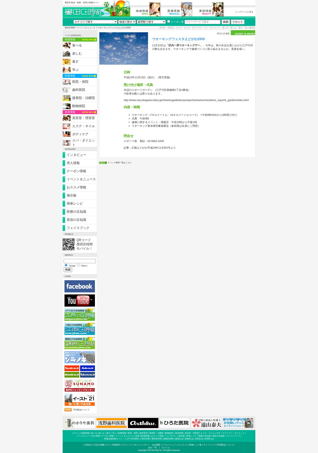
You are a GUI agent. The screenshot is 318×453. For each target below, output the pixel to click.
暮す (75, 61)
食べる (77, 45)
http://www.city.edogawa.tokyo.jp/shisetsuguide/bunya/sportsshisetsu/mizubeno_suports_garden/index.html (186, 100)
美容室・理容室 (83, 118)
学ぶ (75, 69)
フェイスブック (78, 228)
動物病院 (78, 106)
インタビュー (76, 155)
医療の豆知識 (76, 211)
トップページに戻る (244, 12)
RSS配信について (81, 410)
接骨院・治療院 (83, 98)
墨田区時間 (70, 28)
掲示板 (71, 195)
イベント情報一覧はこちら (119, 162)
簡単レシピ (75, 203)
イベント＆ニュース (86, 28)
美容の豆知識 (76, 219)
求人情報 (73, 163)
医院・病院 (80, 81)
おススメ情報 (76, 187)
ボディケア (80, 134)
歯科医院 (78, 89)
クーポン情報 (76, 171)
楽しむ (77, 53)
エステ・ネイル (83, 126)
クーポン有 (175, 21)
